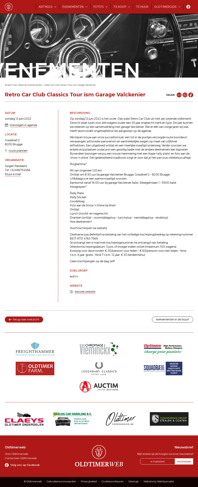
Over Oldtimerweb (16, 453)
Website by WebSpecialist (158, 481)
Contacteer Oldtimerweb (21, 458)
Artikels (45, 7)
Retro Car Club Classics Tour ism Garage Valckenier (70, 85)
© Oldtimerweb (33, 481)
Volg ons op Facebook (25, 464)
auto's (74, 276)
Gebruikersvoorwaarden (61, 481)
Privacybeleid (89, 481)
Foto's (98, 7)
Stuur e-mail (13, 174)
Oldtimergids (165, 7)
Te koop (120, 7)
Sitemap (133, 481)
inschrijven (184, 461)
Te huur (142, 7)
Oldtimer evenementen (30, 85)
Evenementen (73, 7)
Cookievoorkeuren (113, 481)
